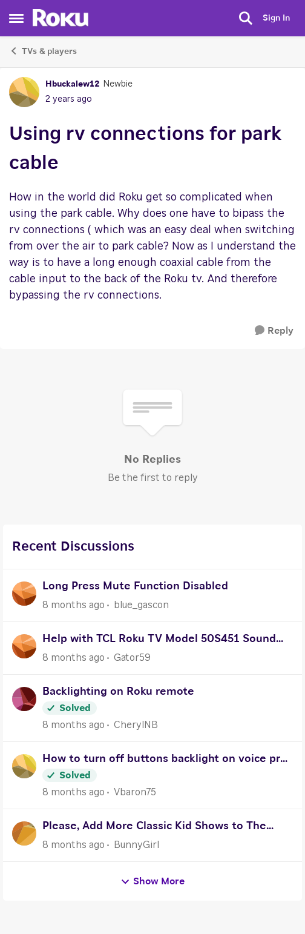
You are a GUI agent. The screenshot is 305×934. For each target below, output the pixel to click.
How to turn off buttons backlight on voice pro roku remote (164, 760)
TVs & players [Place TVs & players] (43, 51)
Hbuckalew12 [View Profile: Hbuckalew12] (72, 84)
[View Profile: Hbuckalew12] (24, 92)
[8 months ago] (73, 605)
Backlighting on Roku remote (118, 691)
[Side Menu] (16, 18)
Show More (152, 881)
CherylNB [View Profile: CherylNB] (136, 725)
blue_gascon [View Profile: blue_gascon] (141, 605)
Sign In (276, 18)
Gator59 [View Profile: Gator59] (132, 658)
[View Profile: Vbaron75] (24, 766)
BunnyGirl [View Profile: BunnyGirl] (136, 845)
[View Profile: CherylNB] (24, 699)
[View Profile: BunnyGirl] (24, 833)
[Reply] (274, 331)
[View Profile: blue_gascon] (24, 593)
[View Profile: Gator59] (24, 646)
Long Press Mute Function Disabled (135, 586)
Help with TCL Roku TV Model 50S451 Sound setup (159, 641)
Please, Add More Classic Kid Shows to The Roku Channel (154, 828)
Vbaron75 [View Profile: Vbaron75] (135, 792)
